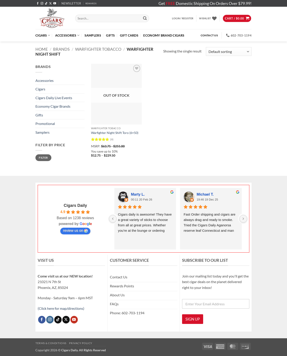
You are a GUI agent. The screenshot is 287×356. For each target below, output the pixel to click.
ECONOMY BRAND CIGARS (163, 35)
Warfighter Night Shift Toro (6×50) (114, 133)
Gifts (110, 35)
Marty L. (138, 194)
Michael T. (205, 194)
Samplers (93, 35)
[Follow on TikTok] (46, 3)
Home (41, 49)
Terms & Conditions (50, 343)
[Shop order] (229, 51)
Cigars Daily (75, 205)
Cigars (42, 35)
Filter (43, 157)
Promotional (45, 123)
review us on (75, 231)
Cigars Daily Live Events (53, 98)
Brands (61, 49)
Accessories (67, 35)
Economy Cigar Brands (52, 106)
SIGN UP (192, 319)
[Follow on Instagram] (42, 3)
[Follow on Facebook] (37, 3)
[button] (71, 3)
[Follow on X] (50, 3)
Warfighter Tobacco (98, 49)
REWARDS (90, 3)
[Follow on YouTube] (54, 3)
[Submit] (145, 18)
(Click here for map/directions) (61, 308)
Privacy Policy (80, 343)
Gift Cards (129, 35)
